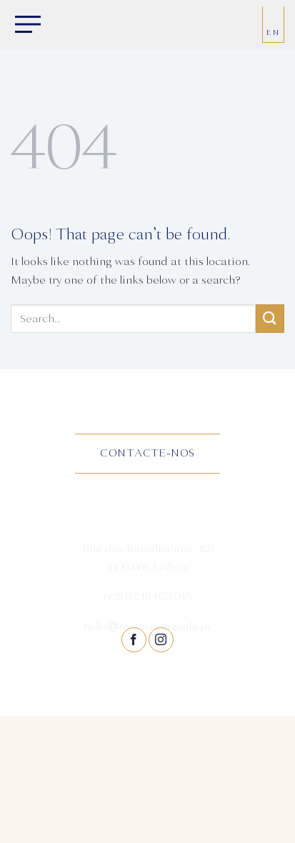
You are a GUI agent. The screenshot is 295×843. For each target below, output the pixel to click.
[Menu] (25, 25)
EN (273, 32)
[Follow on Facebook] (133, 639)
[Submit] (270, 318)
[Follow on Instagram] (161, 639)
